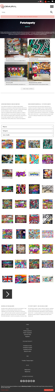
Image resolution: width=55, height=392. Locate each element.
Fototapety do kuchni (27, 349)
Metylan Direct (27, 369)
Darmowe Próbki (27, 334)
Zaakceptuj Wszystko (48, 390)
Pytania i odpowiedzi (27, 332)
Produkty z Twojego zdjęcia (27, 360)
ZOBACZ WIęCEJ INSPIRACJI (27, 88)
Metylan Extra (27, 371)
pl (40, 1)
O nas (27, 329)
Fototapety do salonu (27, 345)
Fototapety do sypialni (27, 347)
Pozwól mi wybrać (4, 390)
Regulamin (27, 336)
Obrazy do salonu (27, 351)
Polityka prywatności (27, 330)
